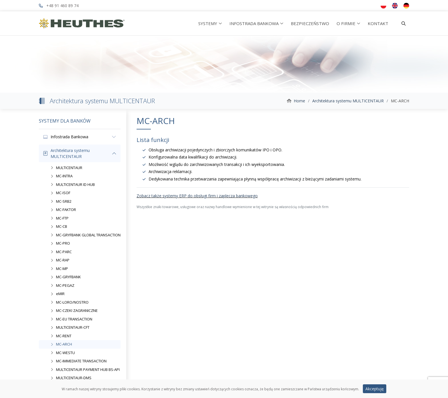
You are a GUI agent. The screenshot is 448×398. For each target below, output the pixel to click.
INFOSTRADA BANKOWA (254, 23)
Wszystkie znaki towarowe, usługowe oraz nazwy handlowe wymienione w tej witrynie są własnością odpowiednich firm (233, 206)
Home (299, 100)
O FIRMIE (346, 23)
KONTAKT (378, 23)
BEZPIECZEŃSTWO (310, 23)
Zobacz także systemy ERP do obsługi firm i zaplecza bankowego (197, 195)
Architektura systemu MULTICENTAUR (348, 100)
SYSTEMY (207, 23)
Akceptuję (374, 389)
